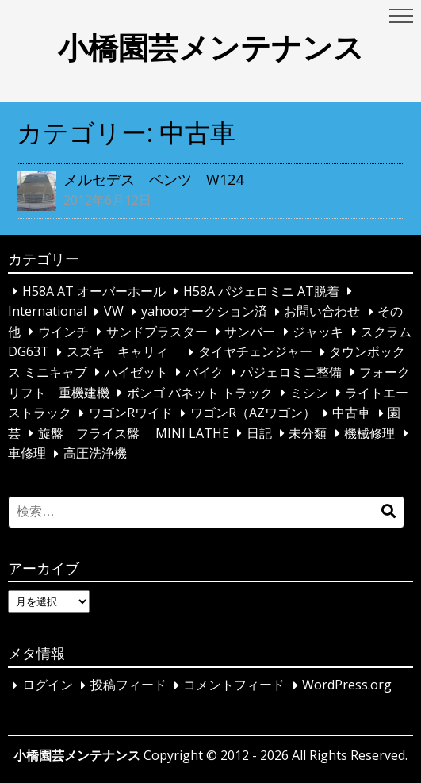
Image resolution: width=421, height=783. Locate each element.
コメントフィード (234, 685)
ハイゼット (136, 372)
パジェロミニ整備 (291, 372)
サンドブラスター (157, 331)
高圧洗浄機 (95, 454)
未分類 (308, 433)
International (47, 311)
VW (114, 311)
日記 (259, 433)
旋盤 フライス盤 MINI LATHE (133, 433)
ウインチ (63, 331)
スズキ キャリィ (124, 352)
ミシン (309, 392)
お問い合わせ (322, 311)
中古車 (351, 413)
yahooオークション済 (204, 311)
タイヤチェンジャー (255, 352)
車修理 (27, 454)
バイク (205, 372)
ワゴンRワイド (131, 413)
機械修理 (369, 433)
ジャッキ (318, 331)
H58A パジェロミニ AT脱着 (261, 291)
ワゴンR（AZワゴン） (253, 413)
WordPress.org (347, 685)
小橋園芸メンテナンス (211, 46)
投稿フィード (128, 685)
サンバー (249, 331)
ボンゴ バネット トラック (200, 392)
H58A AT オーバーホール (94, 291)
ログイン (47, 685)
